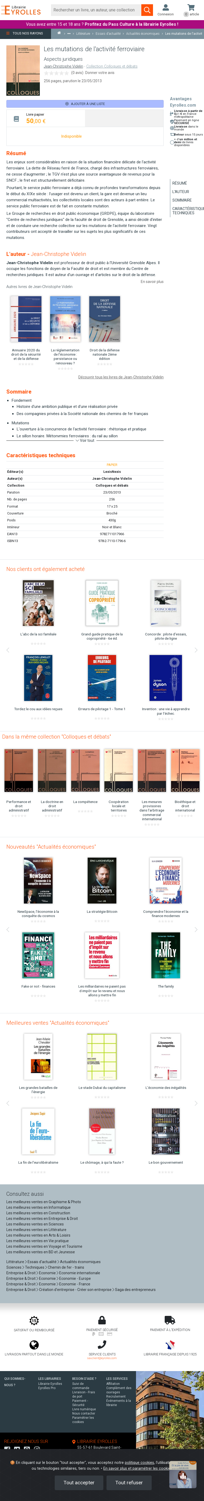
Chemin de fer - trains (66, 1267)
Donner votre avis (99, 73)
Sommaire (182, 200)
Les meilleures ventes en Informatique (38, 1207)
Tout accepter (79, 1483)
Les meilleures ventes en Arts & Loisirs (38, 1235)
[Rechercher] (96, 10)
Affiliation (113, 1384)
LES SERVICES (117, 1379)
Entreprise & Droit (21, 1273)
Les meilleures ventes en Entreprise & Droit (42, 1218)
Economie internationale (79, 1273)
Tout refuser (129, 1483)
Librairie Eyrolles (50, 1384)
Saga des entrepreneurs (135, 1290)
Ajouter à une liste (85, 104)
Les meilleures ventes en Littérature (36, 1230)
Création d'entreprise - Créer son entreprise (75, 1290)
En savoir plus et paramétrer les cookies (137, 1468)
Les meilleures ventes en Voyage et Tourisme (44, 1246)
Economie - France (74, 1284)
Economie (47, 1273)
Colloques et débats (112, 485)
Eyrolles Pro (47, 1388)
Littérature (15, 1262)
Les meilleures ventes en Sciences (35, 1224)
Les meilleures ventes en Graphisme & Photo (43, 1202)
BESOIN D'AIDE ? (84, 1379)
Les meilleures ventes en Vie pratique (37, 1241)
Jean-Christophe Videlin (63, 66)
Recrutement (116, 1396)
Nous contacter (83, 1413)
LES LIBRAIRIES (49, 1379)
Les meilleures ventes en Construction (38, 1213)
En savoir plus (152, 282)
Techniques (34, 1267)
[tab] (46, 118)
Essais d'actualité (42, 1262)
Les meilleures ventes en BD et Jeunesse (40, 1252)
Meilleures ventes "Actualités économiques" (57, 1023)
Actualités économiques (80, 1262)
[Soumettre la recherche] (147, 10)
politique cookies (139, 1462)
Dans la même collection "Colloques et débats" (56, 737)
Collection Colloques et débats (112, 66)
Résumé (179, 183)
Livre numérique (84, 1409)
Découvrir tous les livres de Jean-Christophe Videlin (121, 377)
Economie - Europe (75, 1278)
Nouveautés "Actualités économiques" (51, 847)
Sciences (14, 1267)
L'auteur (180, 192)
